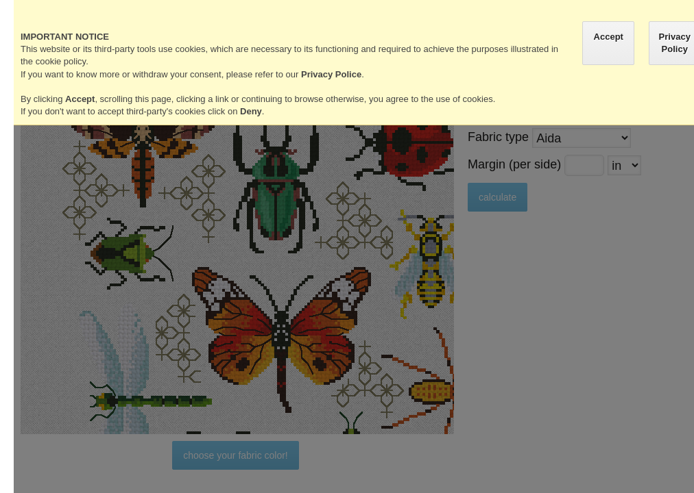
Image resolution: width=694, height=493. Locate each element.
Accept (608, 36)
